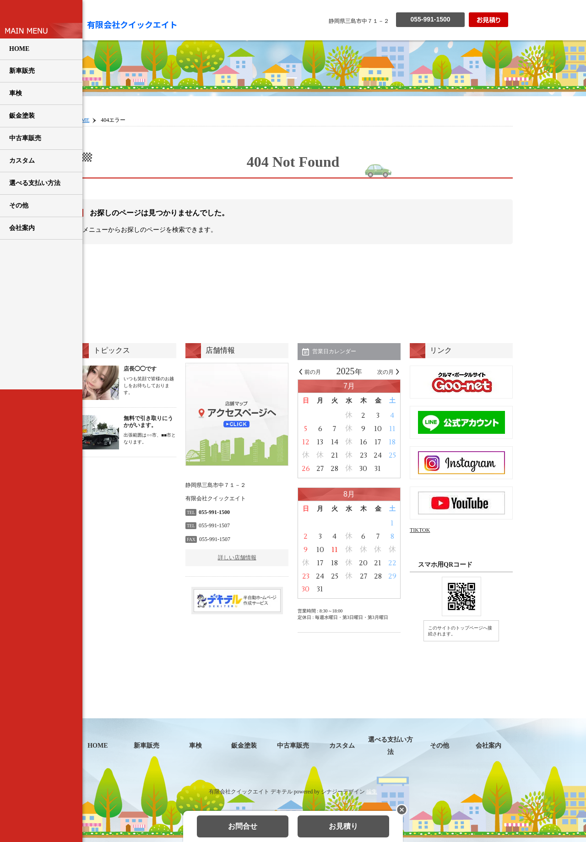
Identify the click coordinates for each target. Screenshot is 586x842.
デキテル (282, 791)
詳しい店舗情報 (237, 557)
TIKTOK (420, 530)
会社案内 (22, 227)
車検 (15, 93)
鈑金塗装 (22, 115)
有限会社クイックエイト (132, 24)
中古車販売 (25, 138)
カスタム (22, 160)
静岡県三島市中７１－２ (359, 21)
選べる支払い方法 (34, 183)
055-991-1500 (430, 19)
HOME (19, 48)
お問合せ (242, 826)
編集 (371, 791)
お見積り (343, 826)
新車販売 (22, 70)
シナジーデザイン (343, 791)
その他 (18, 205)
